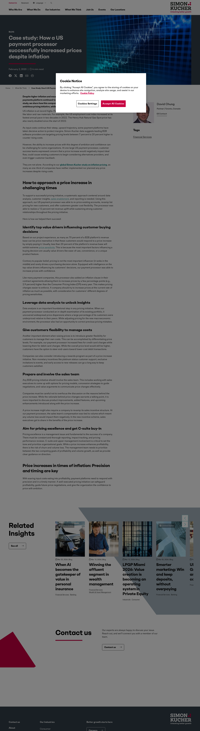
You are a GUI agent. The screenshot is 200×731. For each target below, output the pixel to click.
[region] (101, 93)
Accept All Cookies (113, 103)
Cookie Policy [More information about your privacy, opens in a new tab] (87, 93)
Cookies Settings (87, 103)
